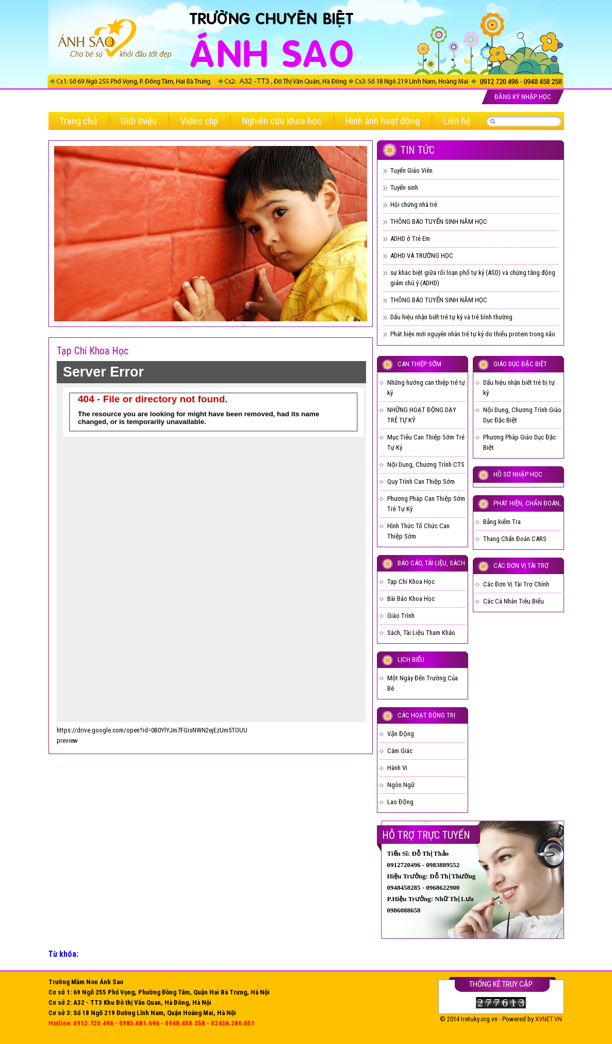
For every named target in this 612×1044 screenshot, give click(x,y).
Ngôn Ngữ (401, 785)
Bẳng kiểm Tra (502, 522)
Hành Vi (397, 768)
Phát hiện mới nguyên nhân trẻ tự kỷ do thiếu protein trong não (472, 334)
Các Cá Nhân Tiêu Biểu (513, 601)
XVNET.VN (548, 1019)
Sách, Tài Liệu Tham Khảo (421, 633)
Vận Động (400, 734)
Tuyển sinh (404, 187)
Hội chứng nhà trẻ (413, 204)
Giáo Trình (401, 615)
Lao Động (400, 802)
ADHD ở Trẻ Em (410, 238)
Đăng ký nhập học (522, 97)
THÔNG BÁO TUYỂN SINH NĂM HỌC (438, 221)
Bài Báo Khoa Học (411, 598)
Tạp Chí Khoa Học (411, 581)
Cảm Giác (399, 751)
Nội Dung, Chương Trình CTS (426, 464)
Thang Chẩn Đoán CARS (515, 539)
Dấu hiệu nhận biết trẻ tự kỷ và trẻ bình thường (451, 317)
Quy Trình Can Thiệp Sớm (421, 481)
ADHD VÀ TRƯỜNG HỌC (421, 255)
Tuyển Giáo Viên (411, 170)
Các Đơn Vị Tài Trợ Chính (516, 584)
